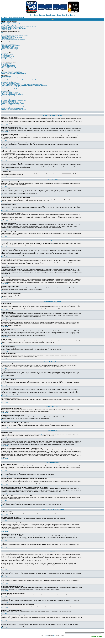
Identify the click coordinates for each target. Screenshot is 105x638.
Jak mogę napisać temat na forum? (9, 43)
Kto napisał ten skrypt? (6, 76)
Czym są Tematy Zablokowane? (8, 60)
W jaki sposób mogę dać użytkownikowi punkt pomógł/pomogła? (15, 86)
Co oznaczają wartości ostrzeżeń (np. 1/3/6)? (11, 93)
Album (63, 15)
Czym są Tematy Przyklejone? (8, 58)
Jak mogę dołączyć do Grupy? (8, 66)
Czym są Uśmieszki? (5, 55)
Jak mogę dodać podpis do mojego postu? (10, 45)
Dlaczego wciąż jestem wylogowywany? (10, 25)
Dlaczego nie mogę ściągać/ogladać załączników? (12, 108)
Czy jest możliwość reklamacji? (8, 95)
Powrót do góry (4, 124)
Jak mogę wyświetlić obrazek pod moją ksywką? (11, 37)
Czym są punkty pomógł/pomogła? (8, 82)
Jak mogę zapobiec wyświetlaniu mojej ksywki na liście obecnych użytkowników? (19, 26)
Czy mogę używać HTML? (7, 54)
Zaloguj (59, 15)
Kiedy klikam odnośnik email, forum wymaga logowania (13, 39)
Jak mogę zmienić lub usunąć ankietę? (9, 47)
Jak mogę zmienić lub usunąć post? (9, 44)
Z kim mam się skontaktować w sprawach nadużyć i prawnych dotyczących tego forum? (20, 79)
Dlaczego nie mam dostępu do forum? (9, 48)
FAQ (31, 15)
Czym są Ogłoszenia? (6, 57)
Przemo (66, 434)
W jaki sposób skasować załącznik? (9, 101)
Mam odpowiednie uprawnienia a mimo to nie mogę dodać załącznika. (16, 106)
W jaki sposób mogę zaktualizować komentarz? (11, 102)
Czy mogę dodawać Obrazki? (7, 56)
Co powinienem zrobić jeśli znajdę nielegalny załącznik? (13, 109)
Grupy (48, 15)
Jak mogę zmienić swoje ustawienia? (9, 32)
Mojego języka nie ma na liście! (8, 36)
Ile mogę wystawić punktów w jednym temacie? (11, 88)
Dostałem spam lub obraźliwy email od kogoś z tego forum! (14, 73)
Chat (67, 15)
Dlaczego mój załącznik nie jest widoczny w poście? (12, 103)
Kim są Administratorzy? (6, 63)
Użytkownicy (42, 15)
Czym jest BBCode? (5, 53)
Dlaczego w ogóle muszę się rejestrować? (10, 23)
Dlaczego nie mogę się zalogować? (9, 22)
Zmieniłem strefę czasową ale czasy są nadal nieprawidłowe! (14, 35)
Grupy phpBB (42, 434)
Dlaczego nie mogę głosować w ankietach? (10, 49)
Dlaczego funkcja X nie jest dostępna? (9, 77)
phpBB (47, 635)
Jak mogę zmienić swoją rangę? (8, 38)
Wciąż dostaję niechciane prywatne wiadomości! (11, 72)
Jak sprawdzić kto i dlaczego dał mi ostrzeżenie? (12, 94)
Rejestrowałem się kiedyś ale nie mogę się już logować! (13, 28)
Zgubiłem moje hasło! (6, 29)
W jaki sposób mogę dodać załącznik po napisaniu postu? (14, 100)
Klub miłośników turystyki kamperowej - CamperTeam (12, 17)
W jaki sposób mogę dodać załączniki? (9, 99)
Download (72, 15)
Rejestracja (53, 15)
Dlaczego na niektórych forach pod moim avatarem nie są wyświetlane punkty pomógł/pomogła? (22, 84)
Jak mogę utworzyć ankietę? (7, 46)
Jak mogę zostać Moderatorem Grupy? (9, 67)
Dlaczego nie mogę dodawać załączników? (10, 104)
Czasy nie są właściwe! (6, 34)
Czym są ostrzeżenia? (6, 91)
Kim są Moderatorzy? (6, 64)
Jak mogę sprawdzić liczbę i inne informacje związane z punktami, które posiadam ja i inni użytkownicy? (24, 85)
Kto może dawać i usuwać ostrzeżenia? (10, 92)
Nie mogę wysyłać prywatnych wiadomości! (10, 71)
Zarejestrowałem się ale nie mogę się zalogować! (12, 27)
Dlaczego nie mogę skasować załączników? (10, 107)
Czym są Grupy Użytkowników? (8, 65)
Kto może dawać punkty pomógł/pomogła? (10, 83)
